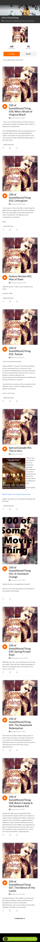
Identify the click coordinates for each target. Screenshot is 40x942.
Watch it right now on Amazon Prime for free (16, 494)
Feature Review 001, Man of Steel (20, 278)
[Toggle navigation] (37, 8)
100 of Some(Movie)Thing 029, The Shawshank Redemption (20, 723)
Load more (20, 918)
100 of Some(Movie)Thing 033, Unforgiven (20, 197)
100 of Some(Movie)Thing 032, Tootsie (20, 351)
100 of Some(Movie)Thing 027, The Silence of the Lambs (22, 886)
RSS (28, 54)
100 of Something (9, 17)
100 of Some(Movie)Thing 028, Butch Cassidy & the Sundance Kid (21, 801)
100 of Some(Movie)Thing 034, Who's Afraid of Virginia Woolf (20, 110)
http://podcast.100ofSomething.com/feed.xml (17, 21)
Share (12, 54)
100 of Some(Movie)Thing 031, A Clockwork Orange (20, 572)
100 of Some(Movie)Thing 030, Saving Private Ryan (20, 650)
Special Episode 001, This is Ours (20, 449)
